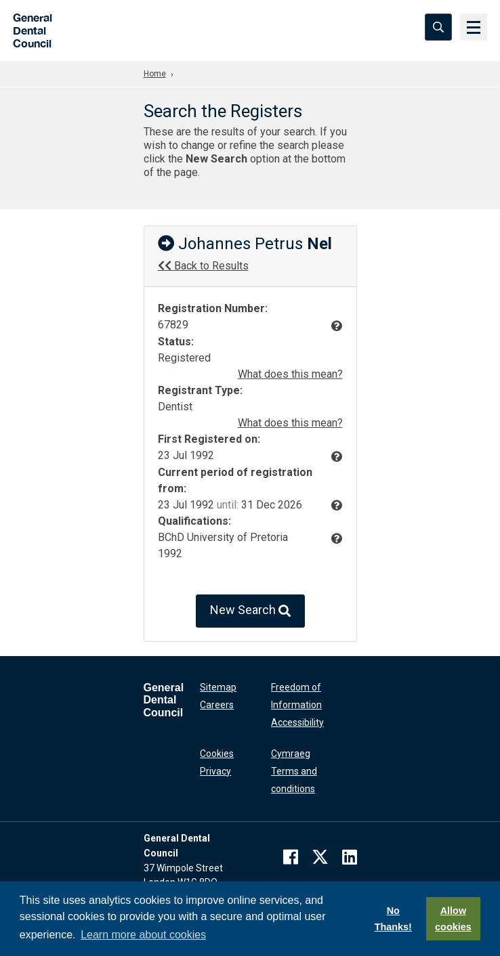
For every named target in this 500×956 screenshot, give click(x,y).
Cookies (217, 753)
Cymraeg (290, 753)
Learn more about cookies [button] (143, 934)
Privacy (215, 771)
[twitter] (320, 856)
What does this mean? (290, 374)
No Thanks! (393, 918)
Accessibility (297, 722)
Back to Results (203, 265)
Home (155, 74)
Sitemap (218, 687)
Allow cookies (453, 918)
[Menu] (472, 27)
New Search (250, 611)
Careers (217, 704)
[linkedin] (349, 856)
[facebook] (290, 856)
